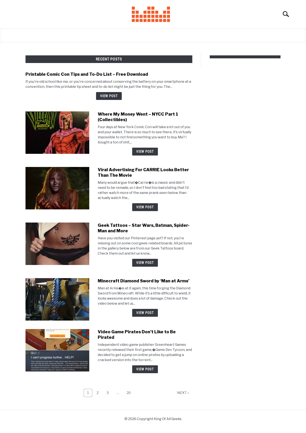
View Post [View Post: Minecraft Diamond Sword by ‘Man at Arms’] (145, 313)
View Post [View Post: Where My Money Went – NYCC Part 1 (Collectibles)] (145, 152)
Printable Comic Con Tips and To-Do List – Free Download (87, 74)
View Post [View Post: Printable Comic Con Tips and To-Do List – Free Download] (109, 96)
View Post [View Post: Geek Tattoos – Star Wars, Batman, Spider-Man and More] (145, 263)
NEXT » (183, 393)
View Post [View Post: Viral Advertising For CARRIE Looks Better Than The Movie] (145, 207)
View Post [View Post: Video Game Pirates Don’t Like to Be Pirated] (145, 369)
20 (130, 393)
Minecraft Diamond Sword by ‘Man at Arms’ (143, 280)
